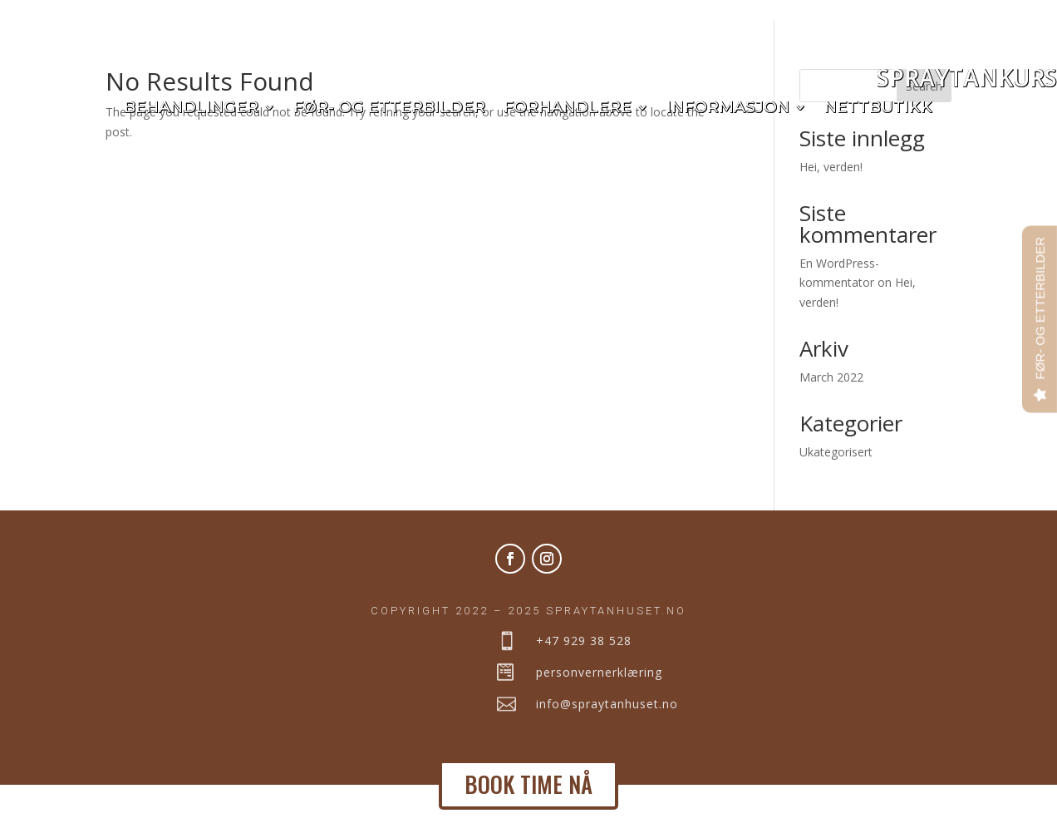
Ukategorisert (836, 494)
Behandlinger (191, 108)
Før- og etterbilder (389, 108)
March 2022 (831, 419)
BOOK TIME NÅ (528, 784)
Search (924, 128)
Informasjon (727, 108)
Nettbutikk (878, 108)
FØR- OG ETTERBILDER (1040, 308)
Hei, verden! (831, 209)
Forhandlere (568, 108)
